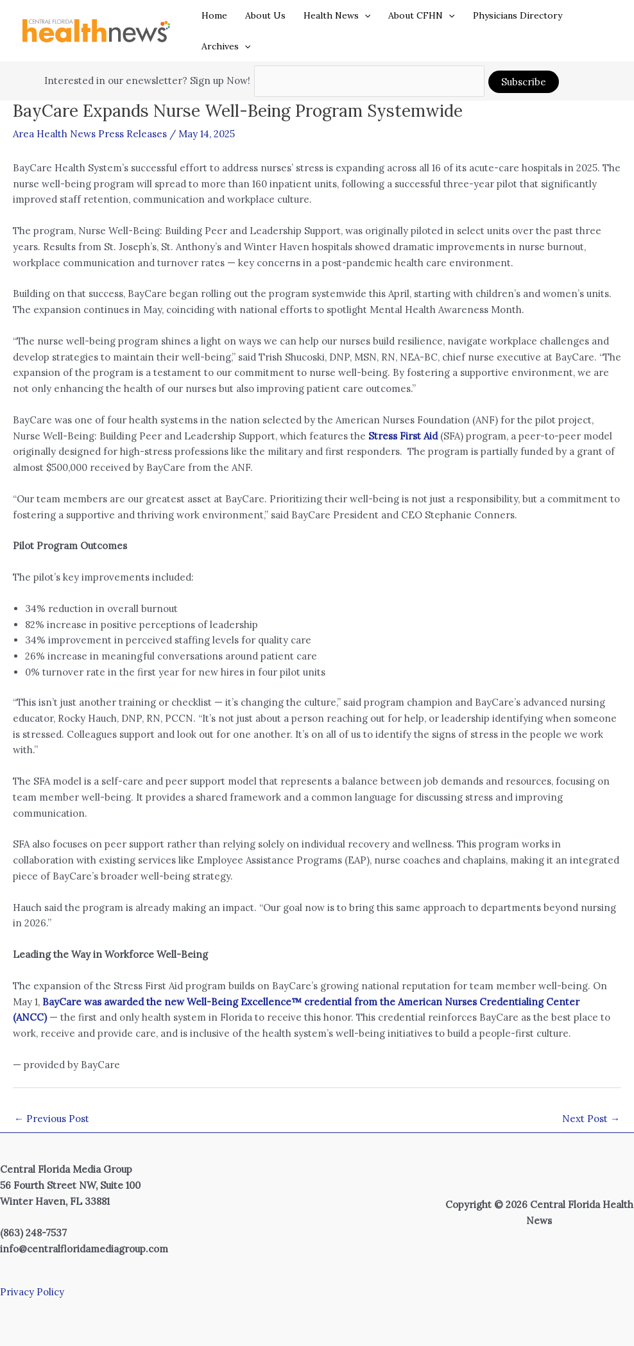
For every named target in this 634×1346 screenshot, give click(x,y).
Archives (225, 46)
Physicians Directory (517, 15)
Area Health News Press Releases (90, 134)
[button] (364, 15)
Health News (337, 15)
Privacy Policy (32, 1292)
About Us (265, 15)
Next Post (591, 1118)
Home (214, 15)
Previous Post (51, 1118)
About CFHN (421, 15)
